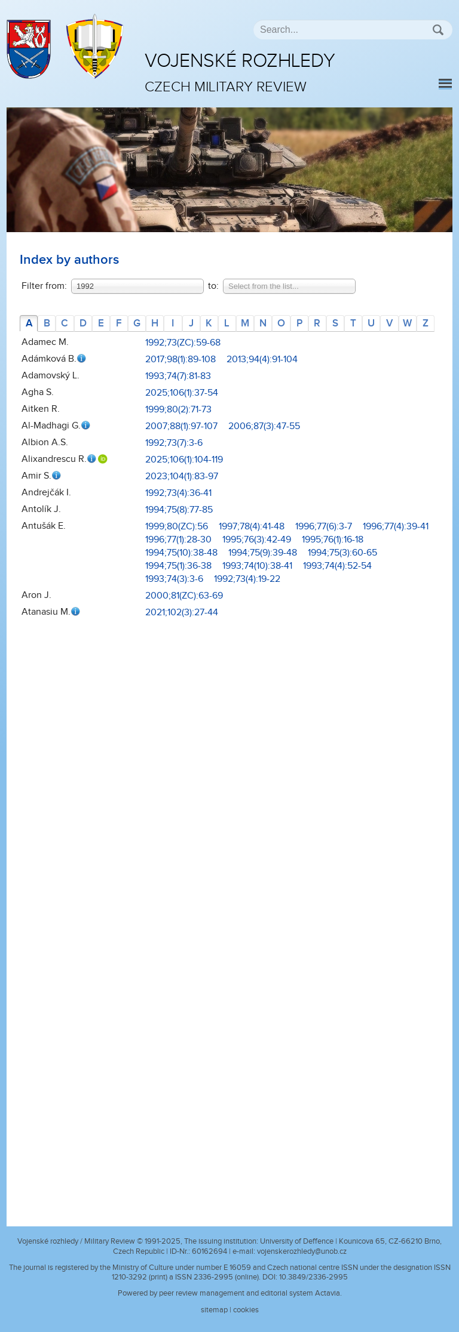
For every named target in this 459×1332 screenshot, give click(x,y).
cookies (246, 1310)
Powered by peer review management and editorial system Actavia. (230, 1293)
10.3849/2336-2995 (313, 1277)
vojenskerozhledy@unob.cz (302, 1251)
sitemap (214, 1310)
